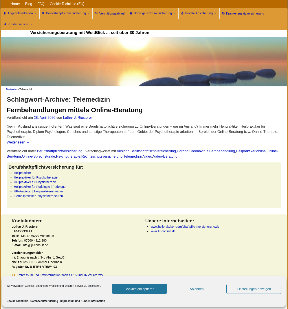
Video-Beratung (165, 156)
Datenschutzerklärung (44, 301)
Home (15, 4)
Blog (28, 4)
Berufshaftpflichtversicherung (68, 13)
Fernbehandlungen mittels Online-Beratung (75, 110)
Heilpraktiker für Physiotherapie (35, 182)
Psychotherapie (68, 156)
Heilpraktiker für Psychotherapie (35, 177)
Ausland (123, 151)
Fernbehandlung (222, 151)
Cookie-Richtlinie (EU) (67, 4)
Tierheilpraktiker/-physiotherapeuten (38, 196)
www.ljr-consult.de (163, 231)
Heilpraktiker (245, 151)
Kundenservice (20, 24)
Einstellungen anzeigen (254, 289)
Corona (182, 151)
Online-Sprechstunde (38, 156)
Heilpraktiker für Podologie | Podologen (40, 186)
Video (147, 156)
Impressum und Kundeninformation (82, 301)
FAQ (40, 4)
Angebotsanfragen (22, 13)
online (261, 151)
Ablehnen (197, 289)
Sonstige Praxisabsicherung (155, 13)
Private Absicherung (201, 13)
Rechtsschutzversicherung (102, 156)
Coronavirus (198, 151)
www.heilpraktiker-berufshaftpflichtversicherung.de (185, 226)
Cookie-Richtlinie (17, 301)
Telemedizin (133, 156)
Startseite (11, 89)
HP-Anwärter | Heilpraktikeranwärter (38, 191)
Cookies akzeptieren (139, 289)
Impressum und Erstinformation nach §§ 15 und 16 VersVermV (60, 275)
